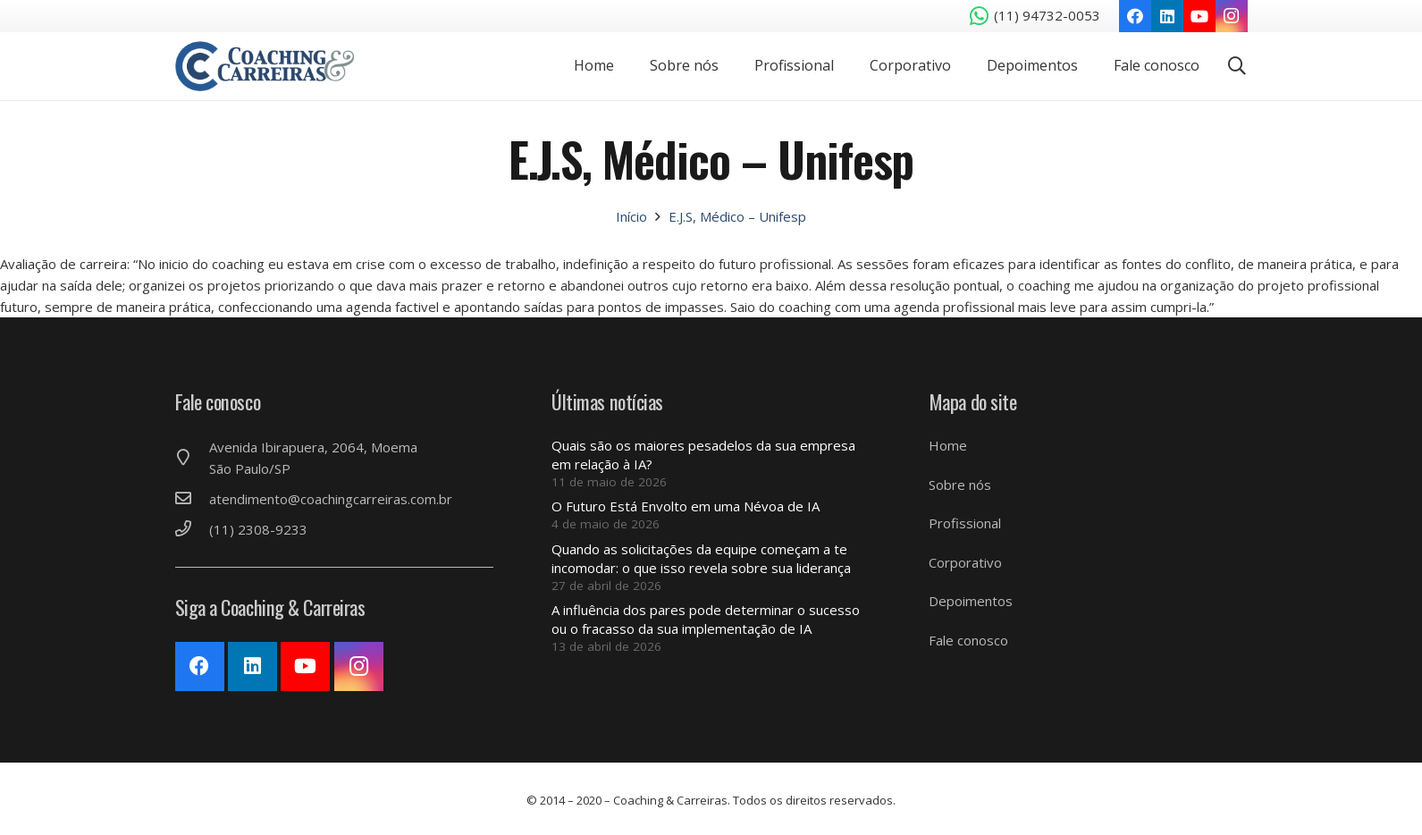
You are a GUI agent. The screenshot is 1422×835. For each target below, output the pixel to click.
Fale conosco (968, 640)
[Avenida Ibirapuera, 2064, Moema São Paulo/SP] (192, 457)
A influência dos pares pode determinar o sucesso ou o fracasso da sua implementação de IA (705, 619)
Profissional (965, 523)
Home (948, 445)
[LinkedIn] (1167, 16)
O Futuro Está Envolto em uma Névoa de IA (685, 506)
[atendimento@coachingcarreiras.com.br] (192, 499)
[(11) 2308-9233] (192, 529)
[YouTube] (1199, 16)
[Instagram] (1232, 16)
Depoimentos (971, 601)
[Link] (271, 68)
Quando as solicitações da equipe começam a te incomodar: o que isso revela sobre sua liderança (701, 558)
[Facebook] (1135, 16)
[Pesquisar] (1237, 68)
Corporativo (965, 562)
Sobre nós (960, 484)
